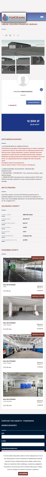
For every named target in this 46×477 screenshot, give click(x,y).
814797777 (12, 105)
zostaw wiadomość (33, 102)
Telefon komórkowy (9, 449)
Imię (3, 433)
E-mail (4, 441)
